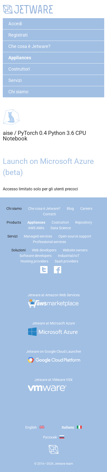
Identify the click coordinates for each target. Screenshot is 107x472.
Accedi (15, 23)
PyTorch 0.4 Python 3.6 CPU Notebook (44, 136)
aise (8, 133)
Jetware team (63, 463)
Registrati (18, 35)
